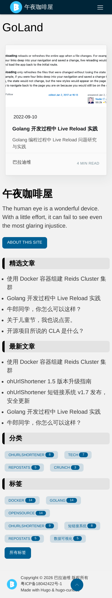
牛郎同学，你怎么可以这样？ (44, 309)
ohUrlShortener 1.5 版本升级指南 (49, 381)
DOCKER (22, 500)
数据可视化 (68, 538)
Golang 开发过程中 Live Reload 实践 (55, 129)
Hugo (46, 590)
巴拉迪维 (22, 162)
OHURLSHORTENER (31, 454)
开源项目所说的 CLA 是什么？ (45, 331)
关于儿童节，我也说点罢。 (41, 320)
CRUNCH (67, 467)
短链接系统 (82, 525)
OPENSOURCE (27, 513)
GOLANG (63, 500)
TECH (78, 454)
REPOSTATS (24, 467)
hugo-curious (68, 590)
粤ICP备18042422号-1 (41, 584)
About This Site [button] (24, 242)
